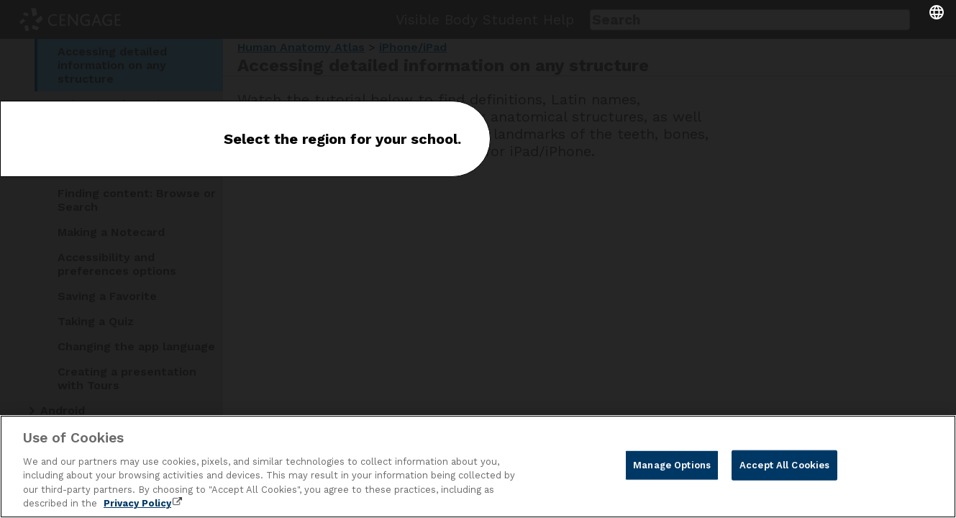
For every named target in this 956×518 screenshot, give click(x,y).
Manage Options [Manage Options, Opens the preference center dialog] (672, 465)
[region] (478, 466)
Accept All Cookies (784, 465)
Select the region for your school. (342, 138)
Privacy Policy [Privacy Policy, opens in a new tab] (137, 503)
